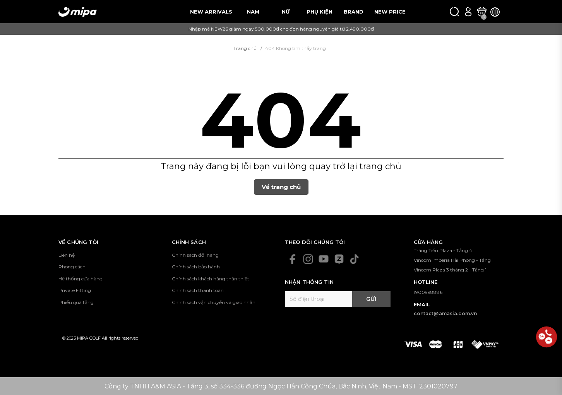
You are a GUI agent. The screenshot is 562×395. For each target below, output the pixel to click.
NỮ (286, 12)
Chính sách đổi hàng (195, 255)
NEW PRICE (390, 12)
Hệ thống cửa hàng (80, 279)
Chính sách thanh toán (198, 290)
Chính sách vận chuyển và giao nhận (213, 302)
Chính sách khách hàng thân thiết (210, 279)
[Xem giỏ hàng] (482, 12)
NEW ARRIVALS (211, 12)
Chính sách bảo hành (196, 267)
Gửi (371, 298)
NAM (253, 12)
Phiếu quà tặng (76, 302)
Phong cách (72, 267)
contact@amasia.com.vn (445, 313)
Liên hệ (66, 255)
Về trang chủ (281, 187)
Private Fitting (74, 290)
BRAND (353, 12)
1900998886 (428, 292)
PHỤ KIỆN (319, 12)
